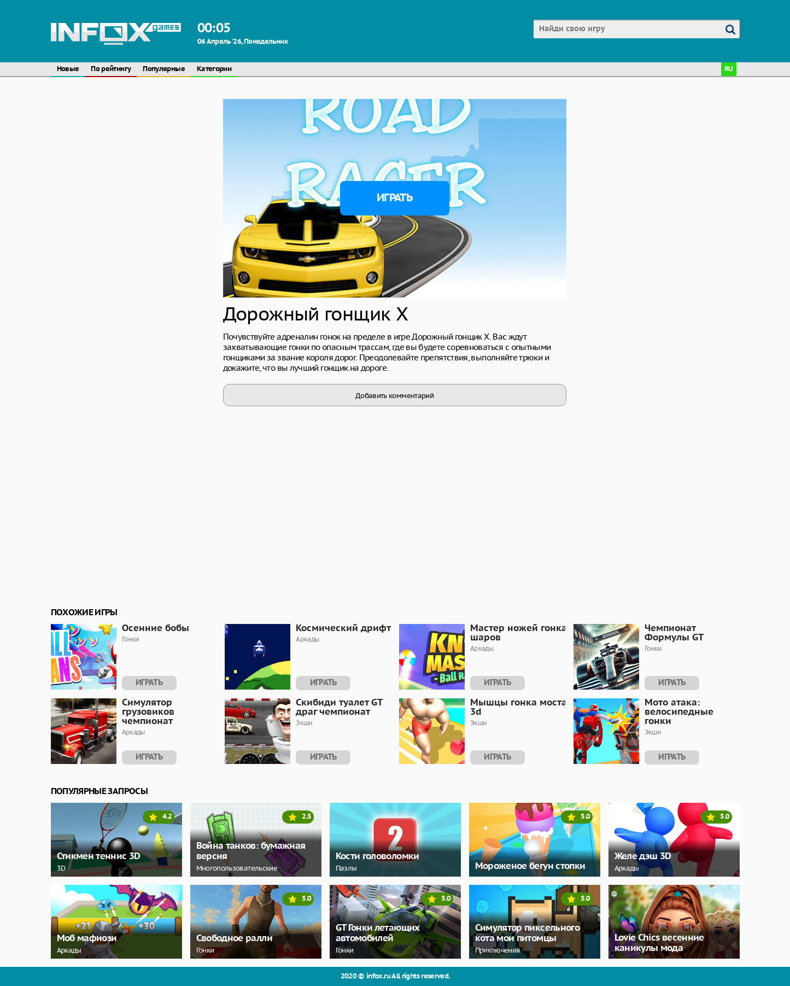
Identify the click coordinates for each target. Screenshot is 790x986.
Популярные (164, 69)
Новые (68, 69)
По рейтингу (111, 69)
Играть (394, 198)
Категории (214, 69)
